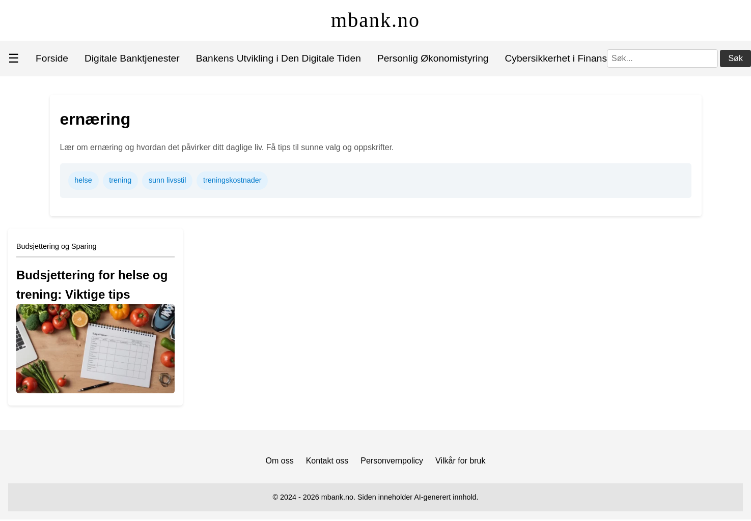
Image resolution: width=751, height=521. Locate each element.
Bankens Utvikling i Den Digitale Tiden (278, 58)
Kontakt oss (327, 460)
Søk (735, 58)
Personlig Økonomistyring (433, 58)
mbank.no (375, 20)
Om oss (280, 460)
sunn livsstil (167, 180)
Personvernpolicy (391, 460)
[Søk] (662, 58)
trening (120, 180)
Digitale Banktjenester (132, 58)
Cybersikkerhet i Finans (556, 58)
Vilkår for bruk (460, 460)
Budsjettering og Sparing (56, 246)
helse (83, 180)
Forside (52, 58)
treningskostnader (232, 180)
